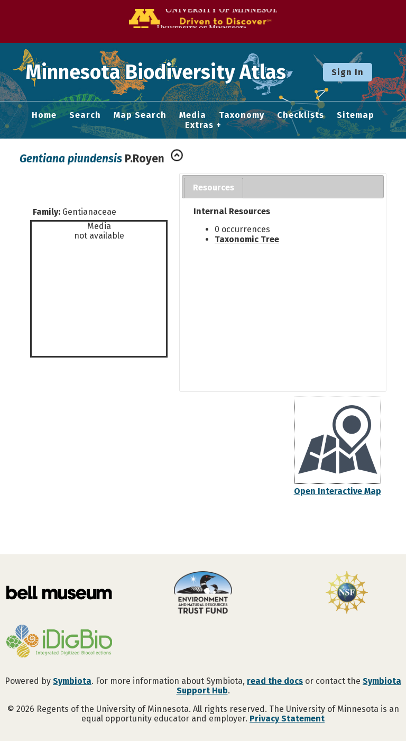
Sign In (347, 72)
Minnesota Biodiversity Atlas (164, 72)
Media (192, 115)
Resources (213, 187)
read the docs (275, 681)
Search (85, 115)
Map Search (140, 115)
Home (44, 115)
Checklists (300, 115)
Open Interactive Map (337, 491)
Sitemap (355, 115)
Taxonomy (241, 115)
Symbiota (72, 681)
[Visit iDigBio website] (59, 642)
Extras (199, 125)
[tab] (213, 188)
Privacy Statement (287, 718)
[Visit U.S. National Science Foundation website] (347, 593)
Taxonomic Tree (247, 239)
